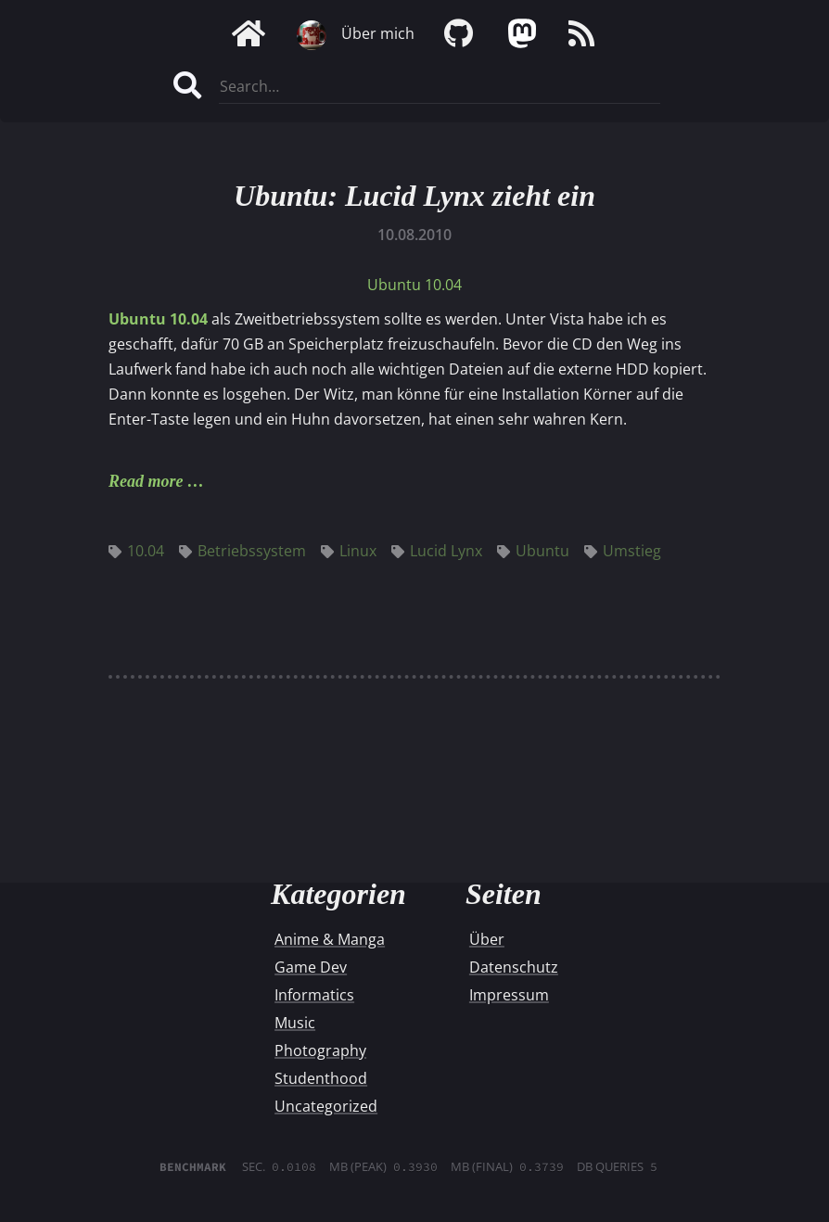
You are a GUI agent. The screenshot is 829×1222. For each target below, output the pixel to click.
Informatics (314, 995)
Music (294, 1022)
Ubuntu (533, 551)
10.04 (136, 551)
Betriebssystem (242, 551)
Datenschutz (513, 967)
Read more (146, 481)
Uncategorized (325, 1106)
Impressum (509, 995)
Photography (320, 1050)
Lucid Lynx (436, 551)
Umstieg (622, 551)
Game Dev (310, 967)
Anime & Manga (329, 939)
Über (486, 939)
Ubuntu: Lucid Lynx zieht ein (414, 195)
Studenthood (320, 1078)
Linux (348, 551)
